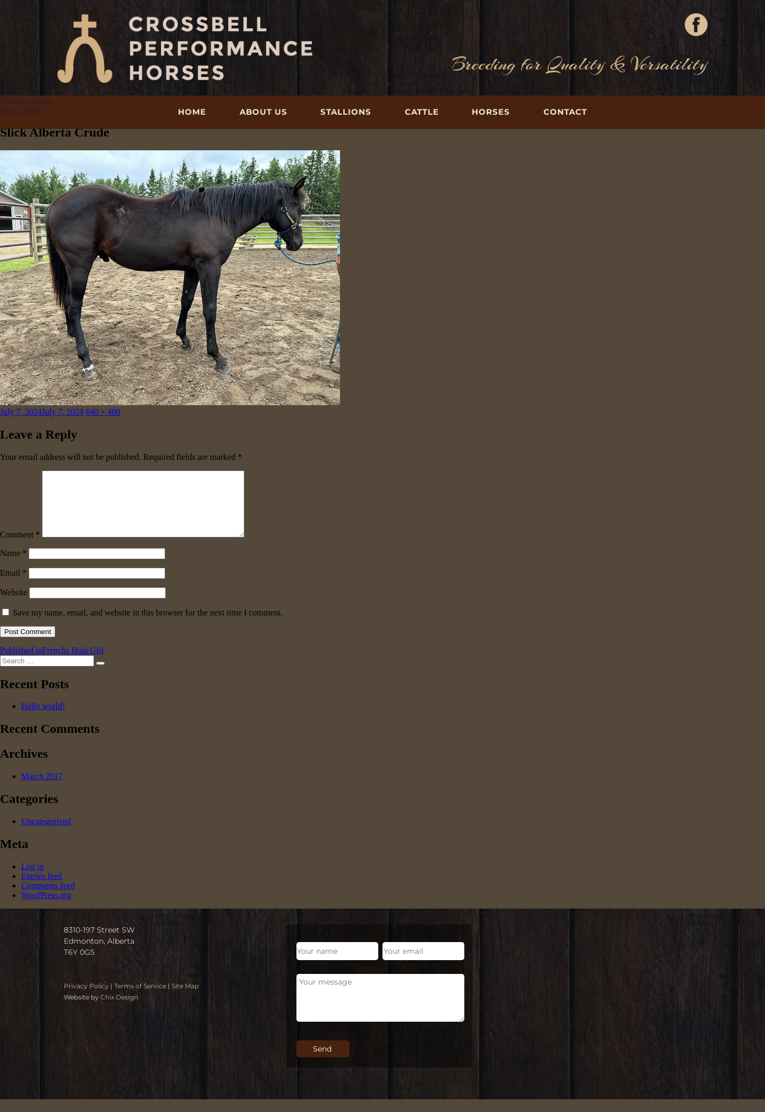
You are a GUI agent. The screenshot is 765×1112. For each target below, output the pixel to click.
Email (13, 585)
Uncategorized (46, 834)
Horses (491, 112)
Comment (20, 547)
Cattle (422, 112)
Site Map (185, 999)
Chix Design (119, 1010)
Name (13, 565)
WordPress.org (46, 907)
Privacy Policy (86, 999)
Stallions (345, 112)
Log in (32, 879)
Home (192, 112)
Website (13, 605)
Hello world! (43, 718)
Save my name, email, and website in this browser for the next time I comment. (148, 625)
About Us (263, 112)
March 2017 (42, 788)
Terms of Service (140, 999)
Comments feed (48, 898)
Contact (565, 112)
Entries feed (41, 888)
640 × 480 (103, 411)
